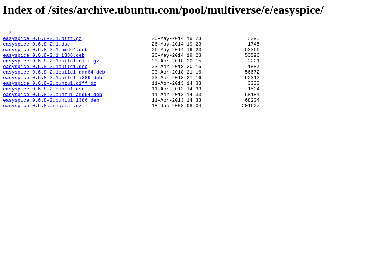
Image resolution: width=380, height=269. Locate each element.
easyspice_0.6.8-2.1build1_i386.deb (52, 87)
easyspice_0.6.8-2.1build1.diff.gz (51, 67)
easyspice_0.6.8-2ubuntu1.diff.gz (49, 94)
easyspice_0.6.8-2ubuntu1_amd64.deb (52, 107)
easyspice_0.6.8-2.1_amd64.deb (45, 53)
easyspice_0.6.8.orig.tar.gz (42, 121)
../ (7, 33)
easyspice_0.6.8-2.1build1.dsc (45, 74)
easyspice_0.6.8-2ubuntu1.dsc (43, 101)
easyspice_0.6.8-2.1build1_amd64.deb (54, 80)
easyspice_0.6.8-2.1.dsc (36, 47)
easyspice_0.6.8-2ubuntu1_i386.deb (51, 114)
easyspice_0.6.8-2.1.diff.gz (42, 40)
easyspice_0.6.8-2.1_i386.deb (43, 60)
